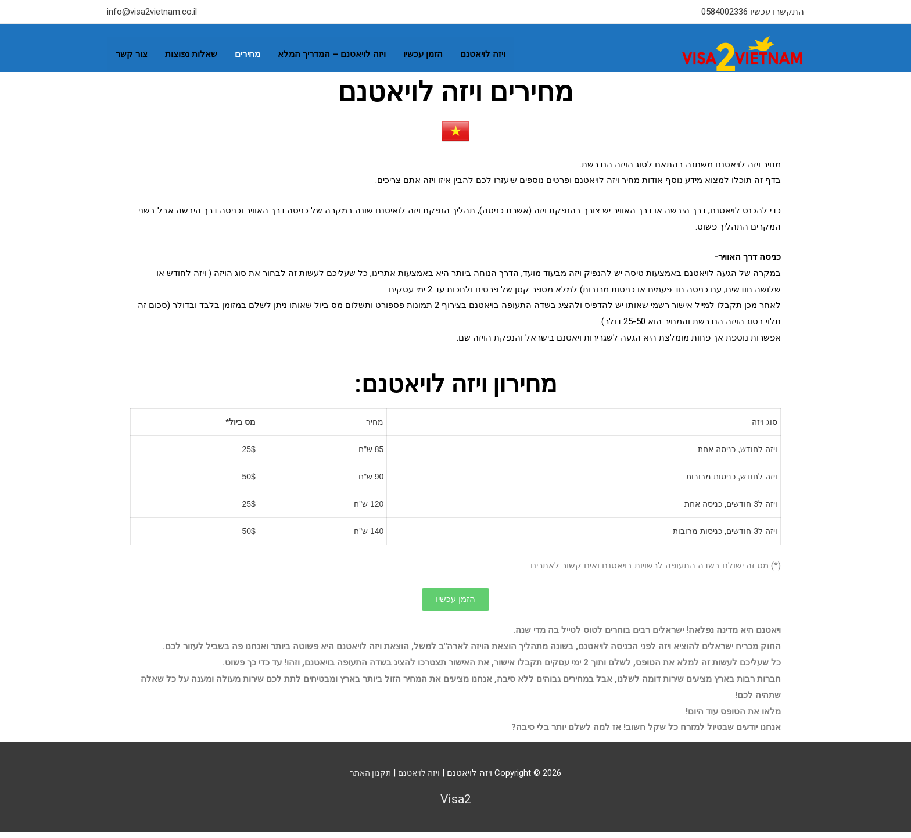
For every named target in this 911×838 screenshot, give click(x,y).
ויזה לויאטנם (482, 50)
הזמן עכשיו (423, 50)
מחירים (247, 50)
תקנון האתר (368, 779)
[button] (455, 606)
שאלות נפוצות (191, 50)
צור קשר (132, 50)
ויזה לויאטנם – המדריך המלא (332, 50)
